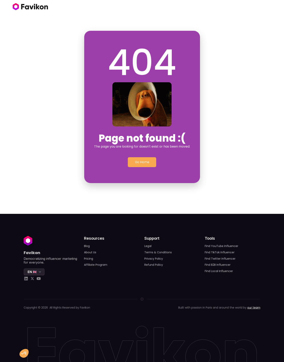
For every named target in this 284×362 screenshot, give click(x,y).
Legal (147, 246)
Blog (87, 246)
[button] (34, 271)
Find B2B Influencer (218, 265)
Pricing (88, 259)
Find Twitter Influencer (220, 259)
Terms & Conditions (158, 252)
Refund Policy (153, 265)
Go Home (142, 162)
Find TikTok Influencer (219, 252)
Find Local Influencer (219, 271)
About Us (90, 252)
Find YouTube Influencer (221, 246)
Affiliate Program (95, 265)
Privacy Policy (153, 259)
